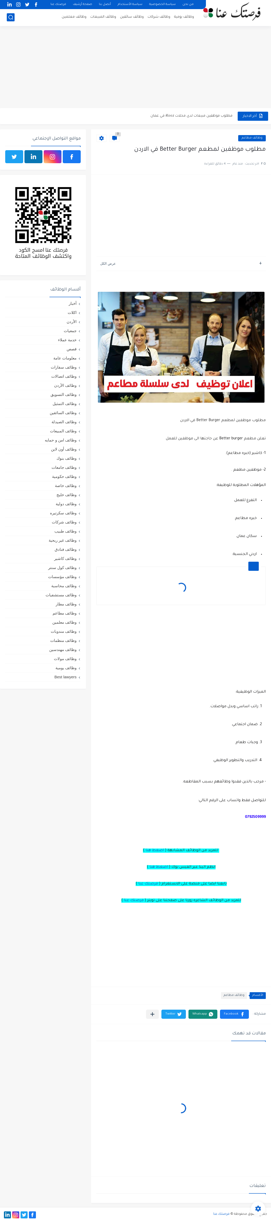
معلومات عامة (65, 358)
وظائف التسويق (64, 394)
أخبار (73, 303)
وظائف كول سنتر (62, 567)
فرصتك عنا (58, 4)
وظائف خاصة (66, 485)
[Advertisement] (135, 67)
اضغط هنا (155, 851)
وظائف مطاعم (252, 138)
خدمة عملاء (67, 340)
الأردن (72, 321)
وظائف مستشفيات (61, 595)
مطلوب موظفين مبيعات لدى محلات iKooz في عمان (191, 116)
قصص (72, 349)
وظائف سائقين (132, 17)
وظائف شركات (159, 17)
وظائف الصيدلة (64, 422)
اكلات (72, 312)
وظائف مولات (65, 658)
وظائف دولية (66, 504)
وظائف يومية (184, 17)
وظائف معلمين (74, 17)
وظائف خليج (66, 494)
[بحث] (11, 17)
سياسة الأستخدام (130, 4)
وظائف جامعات (64, 467)
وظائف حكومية (64, 476)
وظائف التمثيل (65, 403)
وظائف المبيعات (103, 17)
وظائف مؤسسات (62, 576)
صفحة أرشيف (82, 4)
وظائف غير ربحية (63, 540)
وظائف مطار (66, 604)
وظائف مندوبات (64, 631)
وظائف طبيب (65, 531)
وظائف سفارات (64, 367)
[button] (234, 1014)
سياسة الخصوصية (162, 4)
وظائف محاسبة (64, 586)
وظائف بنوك (66, 458)
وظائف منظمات (63, 640)
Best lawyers (65, 677)
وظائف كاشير (65, 558)
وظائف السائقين (63, 412)
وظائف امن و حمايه (61, 440)
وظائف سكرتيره (63, 513)
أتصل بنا (105, 4)
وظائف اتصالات (64, 376)
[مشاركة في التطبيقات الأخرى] (152, 1014)
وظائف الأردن (65, 385)
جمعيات (70, 330)
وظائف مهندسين (63, 649)
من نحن (188, 4)
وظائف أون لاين (64, 449)
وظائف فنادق (66, 549)
